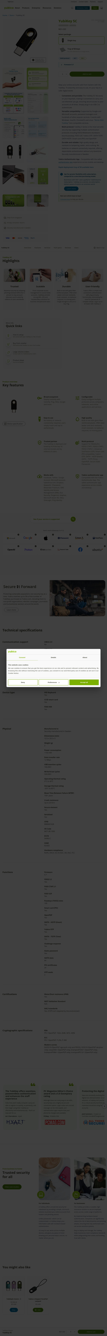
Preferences (53, 682)
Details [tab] (53, 657)
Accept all (84, 682)
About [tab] (85, 657)
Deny (23, 682)
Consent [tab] (22, 657)
